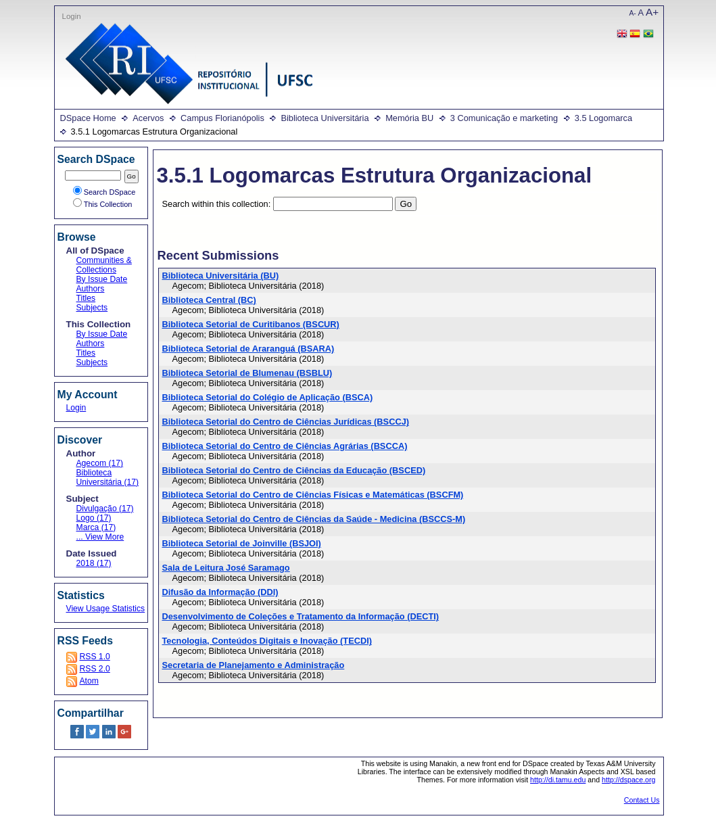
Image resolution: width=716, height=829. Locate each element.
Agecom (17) (100, 463)
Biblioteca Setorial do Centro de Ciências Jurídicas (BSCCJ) (286, 422)
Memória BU (409, 118)
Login (71, 16)
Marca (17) (96, 527)
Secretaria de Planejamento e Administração (253, 665)
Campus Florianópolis (222, 118)
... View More (100, 537)
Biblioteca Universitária (324, 118)
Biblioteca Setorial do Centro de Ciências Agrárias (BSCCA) (285, 446)
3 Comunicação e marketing (504, 118)
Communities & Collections (104, 265)
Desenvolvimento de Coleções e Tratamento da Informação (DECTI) (300, 616)
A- (632, 13)
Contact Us (642, 800)
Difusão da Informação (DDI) (220, 592)
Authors (90, 288)
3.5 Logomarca (603, 118)
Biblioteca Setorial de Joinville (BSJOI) (241, 543)
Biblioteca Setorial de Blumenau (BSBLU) (247, 373)
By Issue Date (102, 279)
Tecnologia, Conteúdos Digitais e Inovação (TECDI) (267, 641)
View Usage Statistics (105, 608)
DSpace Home (88, 118)
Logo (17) (94, 518)
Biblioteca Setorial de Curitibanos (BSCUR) (250, 324)
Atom (89, 681)
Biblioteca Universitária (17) (107, 477)
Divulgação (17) (105, 508)
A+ (652, 12)
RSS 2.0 (95, 668)
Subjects (92, 307)
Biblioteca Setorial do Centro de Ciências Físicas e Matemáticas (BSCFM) (313, 495)
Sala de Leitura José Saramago (226, 568)
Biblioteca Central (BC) (209, 300)
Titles (86, 298)
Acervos (148, 118)
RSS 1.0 (95, 656)
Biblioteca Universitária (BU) (220, 275)
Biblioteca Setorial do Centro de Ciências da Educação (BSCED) (294, 470)
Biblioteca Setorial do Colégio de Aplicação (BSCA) (267, 397)
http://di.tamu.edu (558, 780)
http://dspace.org (628, 780)
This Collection (103, 204)
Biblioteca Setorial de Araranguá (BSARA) (248, 349)
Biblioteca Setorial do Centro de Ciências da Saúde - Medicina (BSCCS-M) (314, 519)
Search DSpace (104, 192)
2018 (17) (94, 563)
